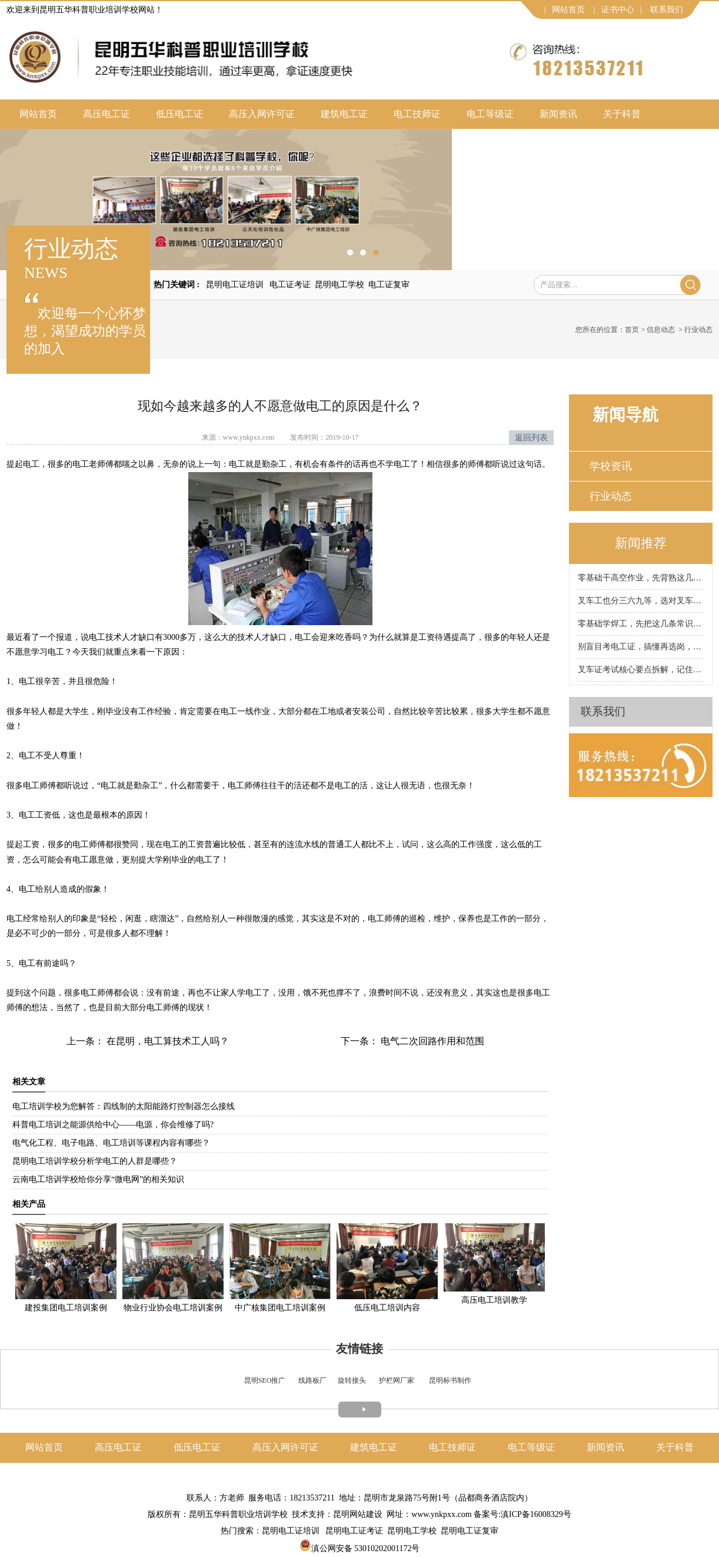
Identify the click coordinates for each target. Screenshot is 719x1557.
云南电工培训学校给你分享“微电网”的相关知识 (98, 1179)
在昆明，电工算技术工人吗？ (166, 1041)
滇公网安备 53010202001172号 (359, 1548)
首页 (632, 330)
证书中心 (617, 9)
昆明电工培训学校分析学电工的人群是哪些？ (94, 1161)
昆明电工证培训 (235, 284)
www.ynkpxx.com (249, 437)
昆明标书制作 (450, 1380)
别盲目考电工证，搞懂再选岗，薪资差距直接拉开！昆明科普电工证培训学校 (641, 646)
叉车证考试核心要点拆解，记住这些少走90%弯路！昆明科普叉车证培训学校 (641, 669)
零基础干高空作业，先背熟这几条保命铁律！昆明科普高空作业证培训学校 (641, 577)
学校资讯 (611, 466)
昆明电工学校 (339, 284)
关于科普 (622, 114)
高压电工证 (106, 114)
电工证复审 (389, 284)
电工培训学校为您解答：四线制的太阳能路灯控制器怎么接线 (123, 1106)
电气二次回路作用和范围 (431, 1041)
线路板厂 (312, 1380)
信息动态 (661, 330)
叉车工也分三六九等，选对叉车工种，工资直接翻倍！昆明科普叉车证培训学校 (641, 600)
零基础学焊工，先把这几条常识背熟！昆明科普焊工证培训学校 (641, 623)
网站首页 (568, 9)
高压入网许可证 (262, 114)
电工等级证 (490, 114)
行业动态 (611, 496)
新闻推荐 (641, 543)
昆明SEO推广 (265, 1380)
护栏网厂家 (396, 1380)
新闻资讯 (558, 114)
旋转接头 (352, 1380)
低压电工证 (179, 114)
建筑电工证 (344, 114)
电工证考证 (290, 284)
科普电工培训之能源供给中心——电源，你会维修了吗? (113, 1124)
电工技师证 (417, 114)
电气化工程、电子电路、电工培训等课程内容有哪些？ (111, 1142)
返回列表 (531, 437)
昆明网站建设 (357, 1514)
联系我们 (666, 9)
